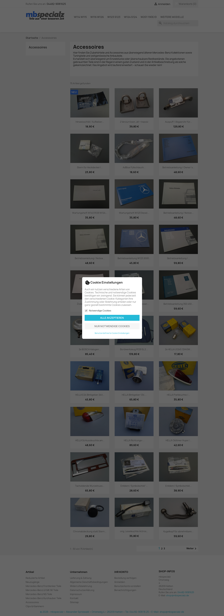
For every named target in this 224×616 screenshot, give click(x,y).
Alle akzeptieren (112, 318)
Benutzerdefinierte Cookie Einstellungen (112, 333)
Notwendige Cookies (98, 310)
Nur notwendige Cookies (112, 326)
